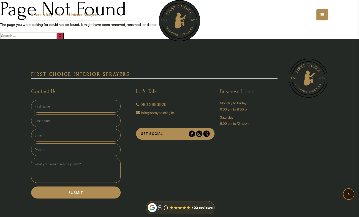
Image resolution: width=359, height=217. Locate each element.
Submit (75, 193)
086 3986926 (151, 104)
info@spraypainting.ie (155, 113)
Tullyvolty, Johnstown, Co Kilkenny (164, 120)
